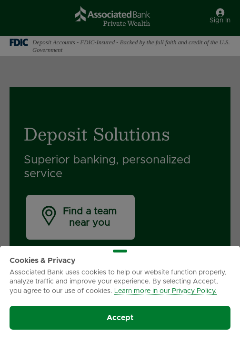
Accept (120, 318)
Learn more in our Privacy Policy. (165, 291)
